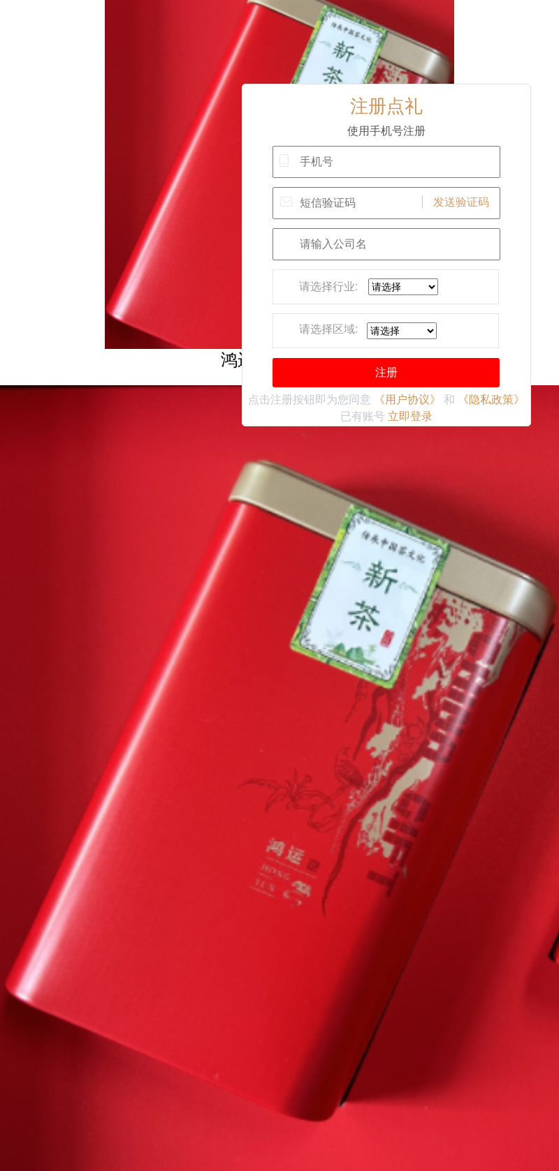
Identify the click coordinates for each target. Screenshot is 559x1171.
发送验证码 (461, 202)
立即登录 (410, 416)
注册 (386, 372)
